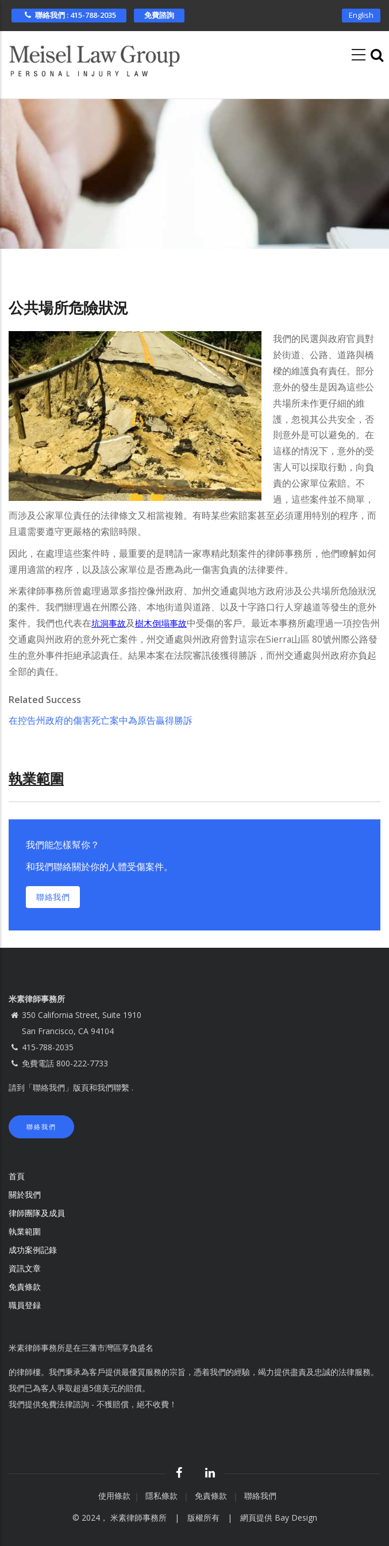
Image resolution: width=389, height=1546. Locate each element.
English (361, 15)
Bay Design (296, 1517)
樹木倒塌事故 (161, 623)
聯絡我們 (53, 896)
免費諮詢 (159, 15)
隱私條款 (162, 1495)
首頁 (17, 1176)
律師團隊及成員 (37, 1212)
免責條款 (26, 1286)
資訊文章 (25, 1268)
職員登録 (26, 1305)
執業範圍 (25, 1231)
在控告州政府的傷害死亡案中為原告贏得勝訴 (100, 720)
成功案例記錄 (33, 1249)
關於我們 (25, 1194)
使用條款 (114, 1495)
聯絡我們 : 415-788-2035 (69, 15)
